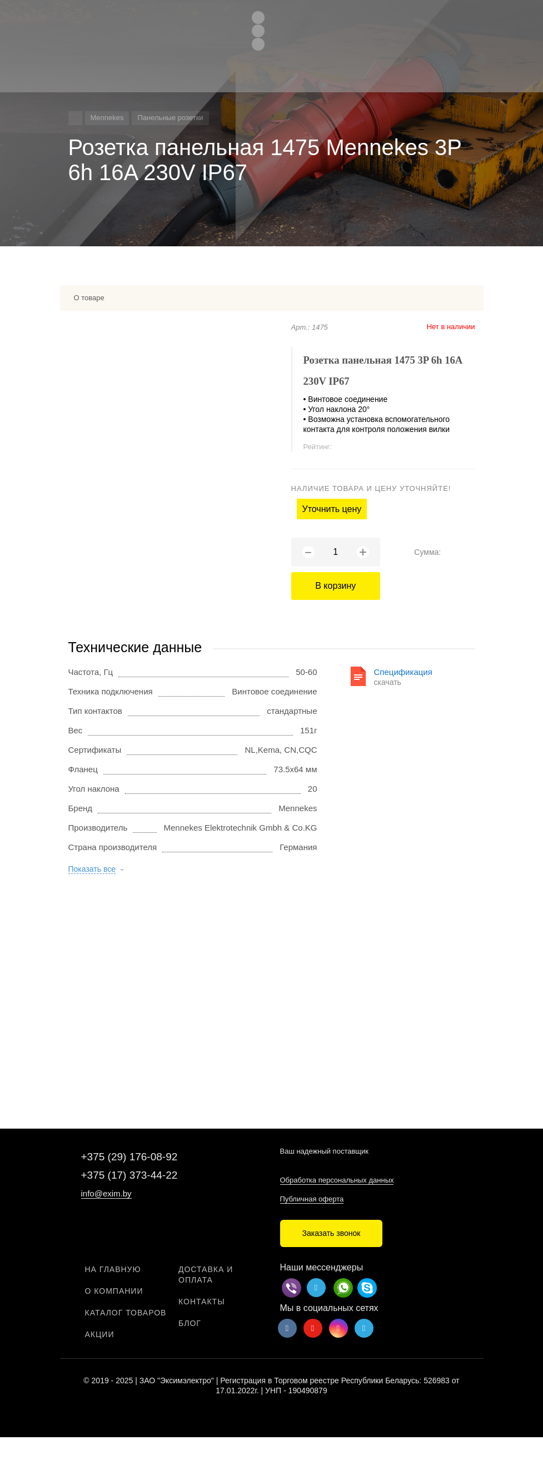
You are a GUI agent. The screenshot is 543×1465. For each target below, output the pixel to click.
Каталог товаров (126, 1312)
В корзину (335, 585)
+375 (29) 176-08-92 (129, 1157)
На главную (113, 1269)
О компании (114, 1291)
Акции (99, 1334)
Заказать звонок (331, 1233)
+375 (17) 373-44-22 (129, 1175)
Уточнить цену (332, 509)
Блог (189, 1323)
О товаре (89, 298)
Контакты (201, 1301)
